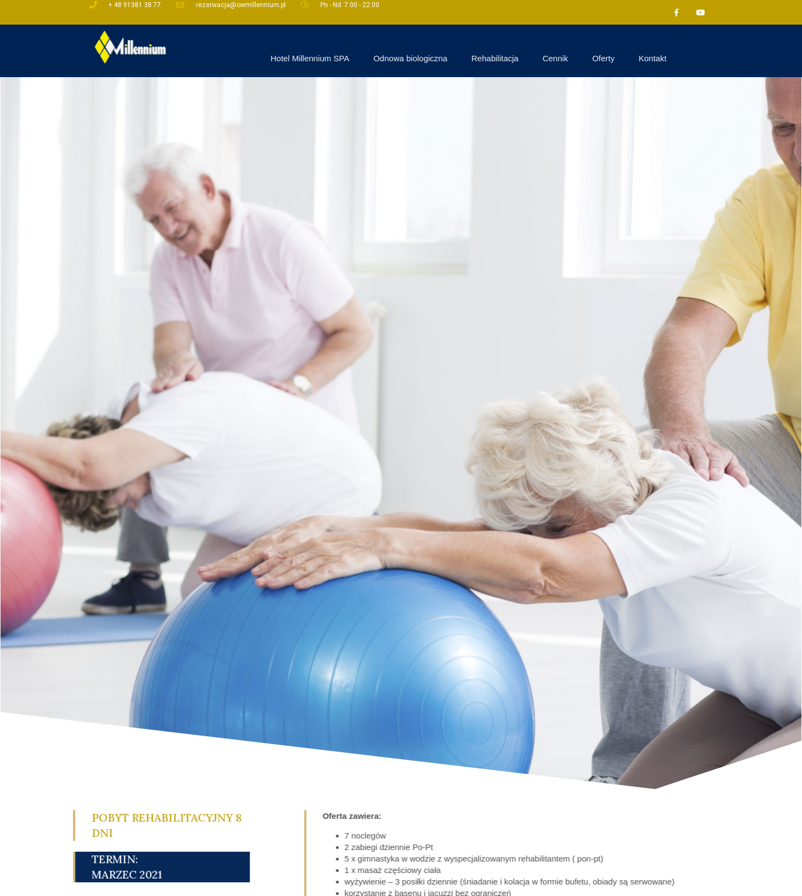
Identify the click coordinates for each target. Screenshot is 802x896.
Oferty (690, 58)
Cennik (642, 58)
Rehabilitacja (581, 58)
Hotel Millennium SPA (396, 58)
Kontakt (739, 58)
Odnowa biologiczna (497, 58)
